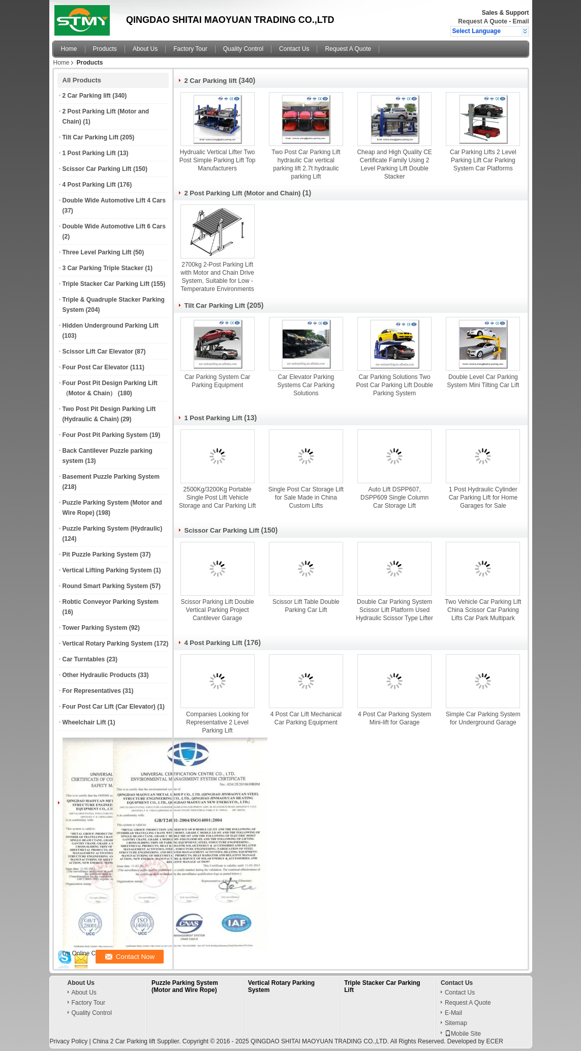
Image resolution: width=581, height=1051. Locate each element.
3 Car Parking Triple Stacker (103, 268)
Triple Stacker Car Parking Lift (106, 283)
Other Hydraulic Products (99, 675)
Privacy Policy (69, 1041)
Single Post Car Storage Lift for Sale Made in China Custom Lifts (306, 497)
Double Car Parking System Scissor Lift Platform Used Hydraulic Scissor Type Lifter (394, 610)
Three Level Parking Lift (97, 252)
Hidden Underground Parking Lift (111, 325)
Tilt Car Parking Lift (90, 137)
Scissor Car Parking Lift (97, 168)
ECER (494, 1041)
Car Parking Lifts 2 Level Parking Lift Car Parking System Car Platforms (483, 160)
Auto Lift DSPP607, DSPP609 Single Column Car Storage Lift (394, 497)
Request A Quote (482, 21)
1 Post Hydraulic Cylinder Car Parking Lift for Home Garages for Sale (483, 497)
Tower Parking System (95, 627)
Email (520, 21)
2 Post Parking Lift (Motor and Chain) (243, 193)
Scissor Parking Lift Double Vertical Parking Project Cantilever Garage (217, 610)
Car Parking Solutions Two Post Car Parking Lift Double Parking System (394, 385)
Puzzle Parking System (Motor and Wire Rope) (184, 986)
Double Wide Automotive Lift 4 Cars (114, 200)
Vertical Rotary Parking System (107, 643)
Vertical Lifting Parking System (107, 570)
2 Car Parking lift (87, 95)
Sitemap (456, 1023)
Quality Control (243, 48)
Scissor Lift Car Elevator (98, 351)
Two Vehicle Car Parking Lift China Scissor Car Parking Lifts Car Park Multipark (483, 610)
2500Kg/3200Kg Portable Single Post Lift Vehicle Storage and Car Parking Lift (217, 497)
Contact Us (294, 48)
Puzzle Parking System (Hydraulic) (113, 528)
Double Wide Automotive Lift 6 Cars (114, 226)
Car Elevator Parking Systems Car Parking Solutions (306, 385)
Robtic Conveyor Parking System (111, 601)
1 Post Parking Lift (89, 153)
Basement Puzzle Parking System (111, 476)
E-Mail (453, 1012)
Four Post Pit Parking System (105, 435)
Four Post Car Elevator (96, 367)
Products (105, 48)
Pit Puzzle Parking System (100, 554)
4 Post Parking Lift (89, 184)
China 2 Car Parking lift (124, 1041)
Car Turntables (84, 659)
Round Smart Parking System (105, 586)
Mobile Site (463, 1033)
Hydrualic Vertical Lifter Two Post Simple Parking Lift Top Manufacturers (217, 160)
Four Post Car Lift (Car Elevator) (109, 706)
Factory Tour (190, 48)
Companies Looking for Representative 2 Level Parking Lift (217, 722)
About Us (145, 48)
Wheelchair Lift (84, 722)
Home (69, 48)
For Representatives (92, 690)
